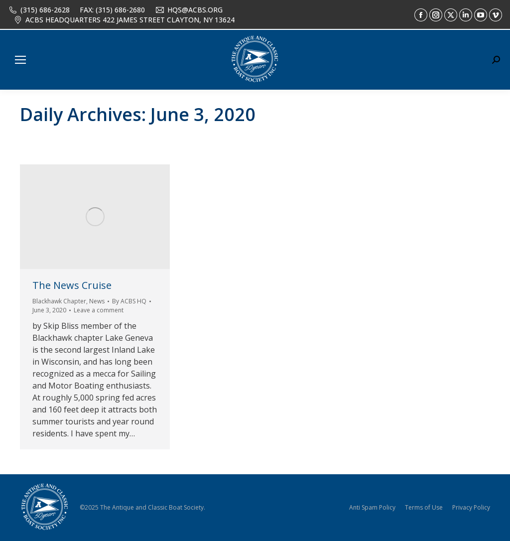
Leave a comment (99, 310)
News (97, 301)
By (129, 301)
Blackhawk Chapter (59, 301)
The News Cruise (72, 285)
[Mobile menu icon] (20, 59)
